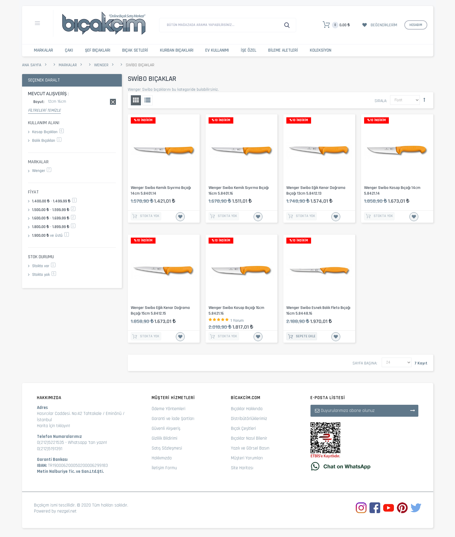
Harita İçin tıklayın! (53, 426)
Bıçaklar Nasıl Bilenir (249, 438)
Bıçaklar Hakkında (247, 409)
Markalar (43, 50)
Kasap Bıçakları (48, 132)
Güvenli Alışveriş (166, 428)
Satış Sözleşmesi (167, 448)
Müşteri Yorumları (247, 458)
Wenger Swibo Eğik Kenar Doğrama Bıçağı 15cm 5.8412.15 (160, 310)
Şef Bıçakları (97, 50)
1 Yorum (237, 320)
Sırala (380, 101)
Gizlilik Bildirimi (164, 438)
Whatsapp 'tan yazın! (87, 442)
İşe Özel (248, 50)
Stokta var (43, 266)
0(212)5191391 (49, 449)
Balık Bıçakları (46, 140)
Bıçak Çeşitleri (243, 428)
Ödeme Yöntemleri (168, 409)
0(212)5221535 (50, 442)
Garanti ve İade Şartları (173, 418)
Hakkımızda (162, 458)
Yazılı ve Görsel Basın (250, 448)
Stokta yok (44, 274)
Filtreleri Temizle (44, 110)
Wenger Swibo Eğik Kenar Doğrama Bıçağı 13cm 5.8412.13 (315, 190)
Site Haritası (242, 468)
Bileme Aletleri (283, 50)
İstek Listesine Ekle (180, 216)
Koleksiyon (320, 50)
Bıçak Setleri (135, 50)
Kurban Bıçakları (176, 50)
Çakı (69, 50)
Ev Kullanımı (217, 50)
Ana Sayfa (31, 65)
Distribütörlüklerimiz (249, 418)
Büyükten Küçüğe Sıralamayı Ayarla (424, 99)
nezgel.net (67, 511)
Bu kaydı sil (113, 102)
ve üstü (50, 235)
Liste (147, 100)
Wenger (101, 65)
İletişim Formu (164, 468)
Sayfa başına (364, 363)
